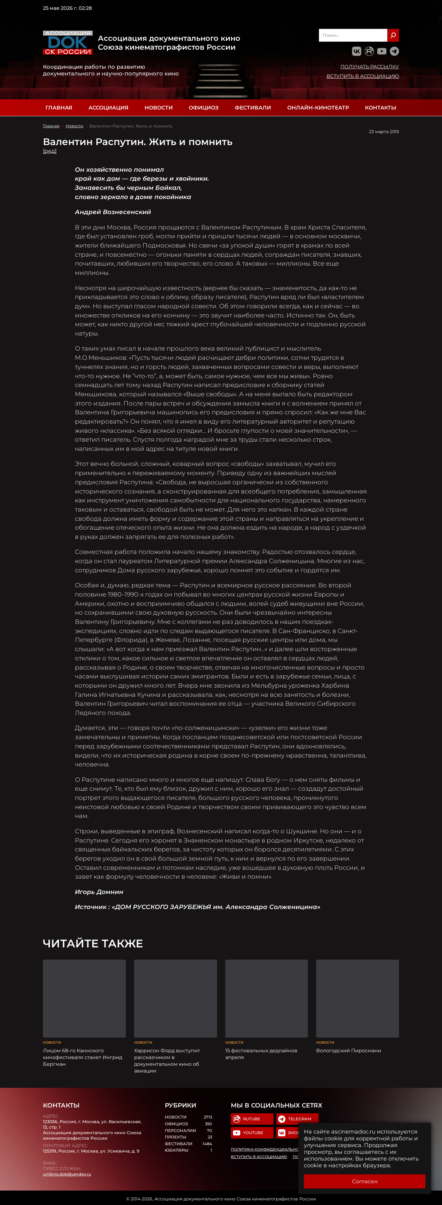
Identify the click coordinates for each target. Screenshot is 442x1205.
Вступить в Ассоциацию (363, 76)
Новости (159, 108)
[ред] (50, 151)
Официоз (204, 108)
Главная (58, 108)
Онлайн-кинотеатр (318, 108)
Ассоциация (108, 108)
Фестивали (253, 108)
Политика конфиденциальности (269, 1148)
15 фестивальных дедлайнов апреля (261, 1051)
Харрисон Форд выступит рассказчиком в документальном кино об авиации (167, 1058)
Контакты (380, 108)
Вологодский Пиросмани (348, 1048)
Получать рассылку (369, 66)
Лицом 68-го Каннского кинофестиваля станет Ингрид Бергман (82, 1055)
